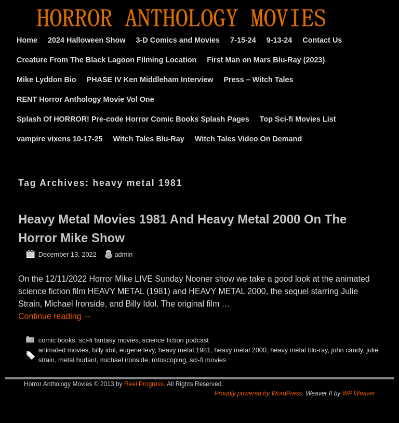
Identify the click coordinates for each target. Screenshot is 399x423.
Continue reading (55, 316)
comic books (56, 340)
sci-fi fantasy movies (109, 340)
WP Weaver (358, 393)
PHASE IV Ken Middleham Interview (150, 79)
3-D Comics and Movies (178, 40)
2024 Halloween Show (87, 40)
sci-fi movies (208, 360)
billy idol (103, 350)
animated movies (63, 350)
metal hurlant (77, 360)
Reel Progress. (144, 384)
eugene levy (137, 350)
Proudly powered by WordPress (258, 393)
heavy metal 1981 (184, 350)
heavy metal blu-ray (298, 350)
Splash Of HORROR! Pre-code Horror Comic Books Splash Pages (133, 119)
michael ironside (124, 360)
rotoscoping (169, 360)
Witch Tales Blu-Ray (148, 139)
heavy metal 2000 (240, 350)
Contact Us (322, 40)
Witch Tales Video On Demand (248, 139)
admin (124, 254)
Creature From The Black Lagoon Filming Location (106, 60)
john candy (347, 350)
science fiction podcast (175, 340)
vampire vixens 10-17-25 (60, 139)
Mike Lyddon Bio (46, 79)
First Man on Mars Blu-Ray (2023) (266, 60)
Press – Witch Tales (259, 79)
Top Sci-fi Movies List (298, 119)
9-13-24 (279, 40)
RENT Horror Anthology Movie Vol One (85, 99)
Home (27, 40)
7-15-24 (243, 40)
